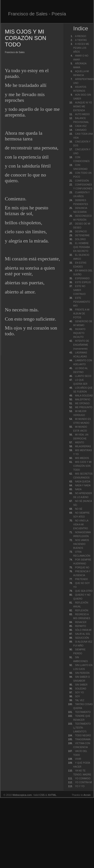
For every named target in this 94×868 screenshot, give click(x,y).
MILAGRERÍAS (83, 446)
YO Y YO (80, 786)
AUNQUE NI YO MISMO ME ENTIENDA (82, 106)
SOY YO (79, 692)
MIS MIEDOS (82, 458)
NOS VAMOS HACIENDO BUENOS (81, 544)
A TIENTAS (81, 40)
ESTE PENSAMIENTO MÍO (81, 302)
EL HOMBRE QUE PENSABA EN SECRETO (81, 247)
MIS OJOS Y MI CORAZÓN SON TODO (82, 466)
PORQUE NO (82, 567)
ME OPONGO (82, 403)
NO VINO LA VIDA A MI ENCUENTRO (80, 524)
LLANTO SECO (83, 376)
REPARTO (80, 626)
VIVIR (78, 759)
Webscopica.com (22, 795)
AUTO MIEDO (82, 114)
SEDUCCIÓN (82, 638)
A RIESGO (80, 36)
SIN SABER (81, 684)
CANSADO (80, 130)
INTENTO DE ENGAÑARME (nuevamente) (81, 345)
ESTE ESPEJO (83, 282)
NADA (78, 489)
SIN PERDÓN (82, 673)
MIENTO (79, 442)
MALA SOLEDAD (84, 395)
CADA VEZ (80, 126)
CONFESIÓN (82, 180)
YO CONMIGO (82, 778)
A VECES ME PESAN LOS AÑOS (81, 48)
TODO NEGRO (83, 735)
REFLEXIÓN (81, 610)
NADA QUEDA (82, 481)
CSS (42, 795)
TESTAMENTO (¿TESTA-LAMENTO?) (82, 728)
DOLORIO (80, 239)
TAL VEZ (79, 700)
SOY (77, 696)
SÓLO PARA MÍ (83, 630)
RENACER (80, 622)
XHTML (52, 795)
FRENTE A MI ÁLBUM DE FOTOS (81, 313)
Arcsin (87, 795)
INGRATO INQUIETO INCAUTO (79, 333)
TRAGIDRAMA (83, 739)
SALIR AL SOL (82, 634)
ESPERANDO (82, 278)
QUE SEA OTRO (84, 591)
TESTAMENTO (83, 712)
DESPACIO (81, 231)
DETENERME (82, 235)
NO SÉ (78, 509)
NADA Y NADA (83, 485)
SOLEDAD (80, 688)
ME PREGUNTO (83, 407)
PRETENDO (81, 579)
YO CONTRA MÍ (83, 782)
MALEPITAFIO (82, 399)
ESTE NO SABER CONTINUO (79, 290)
